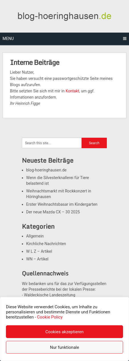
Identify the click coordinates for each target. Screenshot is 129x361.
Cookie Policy (50, 317)
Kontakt (72, 91)
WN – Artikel (37, 259)
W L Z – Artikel (39, 251)
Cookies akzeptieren (64, 331)
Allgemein (35, 236)
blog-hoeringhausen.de (46, 170)
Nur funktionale (64, 347)
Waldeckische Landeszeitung (49, 295)
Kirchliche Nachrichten (46, 243)
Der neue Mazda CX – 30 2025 (53, 212)
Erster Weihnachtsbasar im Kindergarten (61, 204)
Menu (8, 38)
